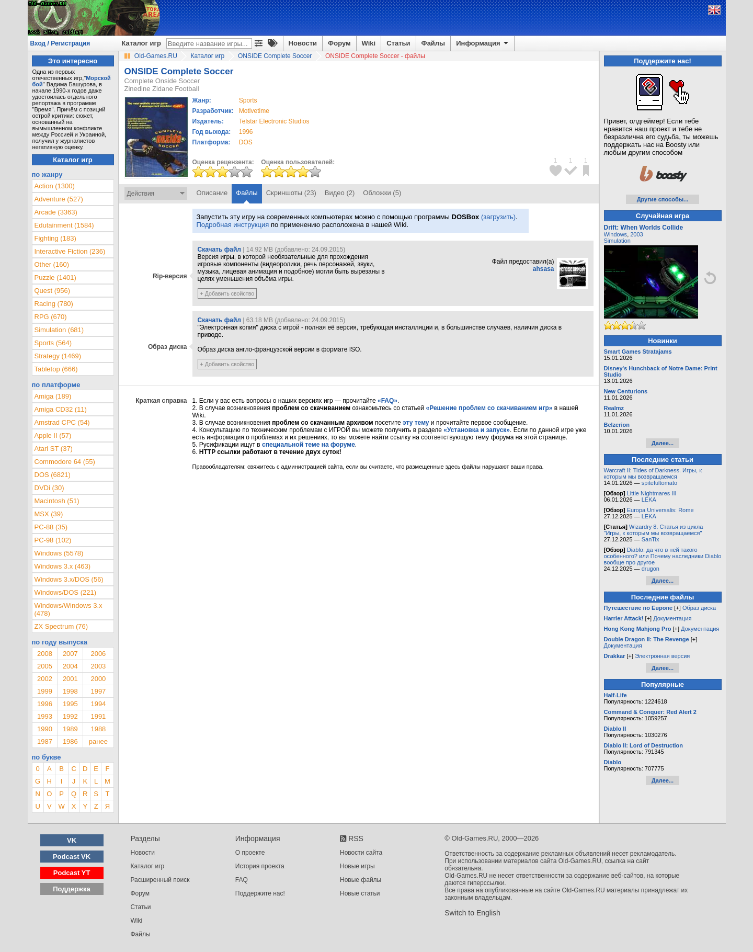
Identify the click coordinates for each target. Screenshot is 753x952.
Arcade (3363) (56, 212)
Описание (212, 193)
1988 (98, 729)
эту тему (416, 422)
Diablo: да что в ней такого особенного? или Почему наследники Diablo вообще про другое (663, 556)
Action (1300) (55, 186)
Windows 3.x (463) (63, 566)
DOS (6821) (53, 475)
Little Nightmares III (652, 493)
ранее (98, 741)
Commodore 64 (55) (65, 462)
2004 (70, 666)
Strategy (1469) (58, 356)
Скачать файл (219, 249)
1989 (70, 729)
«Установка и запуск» (476, 430)
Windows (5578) (59, 553)
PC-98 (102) (53, 540)
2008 (44, 654)
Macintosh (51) (57, 501)
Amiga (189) (53, 396)
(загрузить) (498, 217)
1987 (44, 741)
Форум (339, 43)
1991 (98, 716)
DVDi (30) (49, 488)
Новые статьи (360, 893)
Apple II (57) (53, 435)
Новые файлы (360, 879)
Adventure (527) (59, 199)
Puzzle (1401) (55, 277)
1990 (44, 729)
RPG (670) (51, 317)
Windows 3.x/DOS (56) (69, 579)
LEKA (649, 499)
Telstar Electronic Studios (274, 121)
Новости (303, 43)
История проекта (259, 866)
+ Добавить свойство (227, 293)
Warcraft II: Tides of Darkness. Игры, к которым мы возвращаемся (653, 473)
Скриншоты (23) (291, 193)
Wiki (369, 43)
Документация (672, 618)
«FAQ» (387, 400)
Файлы (433, 43)
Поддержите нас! (260, 893)
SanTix (650, 539)
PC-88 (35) (51, 527)
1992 (70, 716)
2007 (70, 654)
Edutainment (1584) (64, 225)
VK (71, 840)
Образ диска (699, 608)
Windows (616, 234)
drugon (650, 568)
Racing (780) (54, 304)
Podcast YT (71, 873)
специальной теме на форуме (308, 444)
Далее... (663, 443)
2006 (98, 654)
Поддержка (71, 889)
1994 (98, 704)
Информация (483, 43)
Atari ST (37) (54, 448)
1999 (44, 691)
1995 (70, 704)
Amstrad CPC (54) (62, 422)
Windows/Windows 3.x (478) (68, 609)
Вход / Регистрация (60, 43)
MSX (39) (49, 514)
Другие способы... (663, 199)
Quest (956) (53, 290)
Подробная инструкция (233, 225)
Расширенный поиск (160, 879)
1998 (70, 691)
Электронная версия (662, 656)
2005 (44, 666)
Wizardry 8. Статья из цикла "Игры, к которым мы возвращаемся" (653, 530)
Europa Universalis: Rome (660, 510)
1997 (98, 691)
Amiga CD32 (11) (61, 409)
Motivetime (254, 111)
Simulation (617, 240)
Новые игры (357, 866)
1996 (246, 131)
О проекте (250, 852)
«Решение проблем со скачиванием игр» (489, 408)
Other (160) (52, 264)
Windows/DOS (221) (65, 592)
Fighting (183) (55, 238)
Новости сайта (361, 852)
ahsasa (543, 269)
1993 (44, 716)
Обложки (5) (382, 193)
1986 (70, 741)
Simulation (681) (59, 330)
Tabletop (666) (56, 369)
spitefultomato (659, 483)
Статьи (398, 43)
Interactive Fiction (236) (70, 251)
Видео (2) (340, 193)
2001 (70, 679)
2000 (98, 679)
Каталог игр (141, 43)
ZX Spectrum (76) (61, 626)
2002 (44, 679)
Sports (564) (53, 343)
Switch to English (472, 913)
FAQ (241, 879)
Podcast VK (71, 856)
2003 (98, 666)
